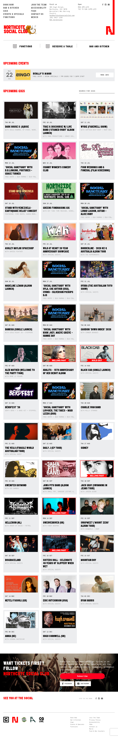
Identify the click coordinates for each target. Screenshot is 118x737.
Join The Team (39, 4)
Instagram (83, 684)
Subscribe (82, 676)
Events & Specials (13, 14)
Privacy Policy (94, 720)
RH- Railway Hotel (33, 719)
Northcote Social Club (20, 30)
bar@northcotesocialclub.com (62, 15)
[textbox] (97, 91)
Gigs (5, 11)
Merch (34, 17)
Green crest (24, 719)
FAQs (33, 11)
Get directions (56, 20)
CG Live (41, 720)
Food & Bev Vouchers (97, 731)
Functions (9, 17)
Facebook (67, 684)
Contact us (37, 14)
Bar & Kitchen (11, 7)
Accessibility (38, 7)
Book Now (8, 4)
